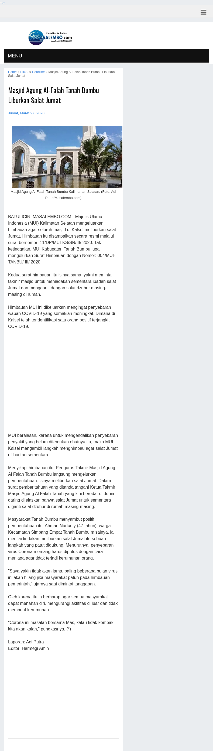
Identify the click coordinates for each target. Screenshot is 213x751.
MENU (15, 56)
